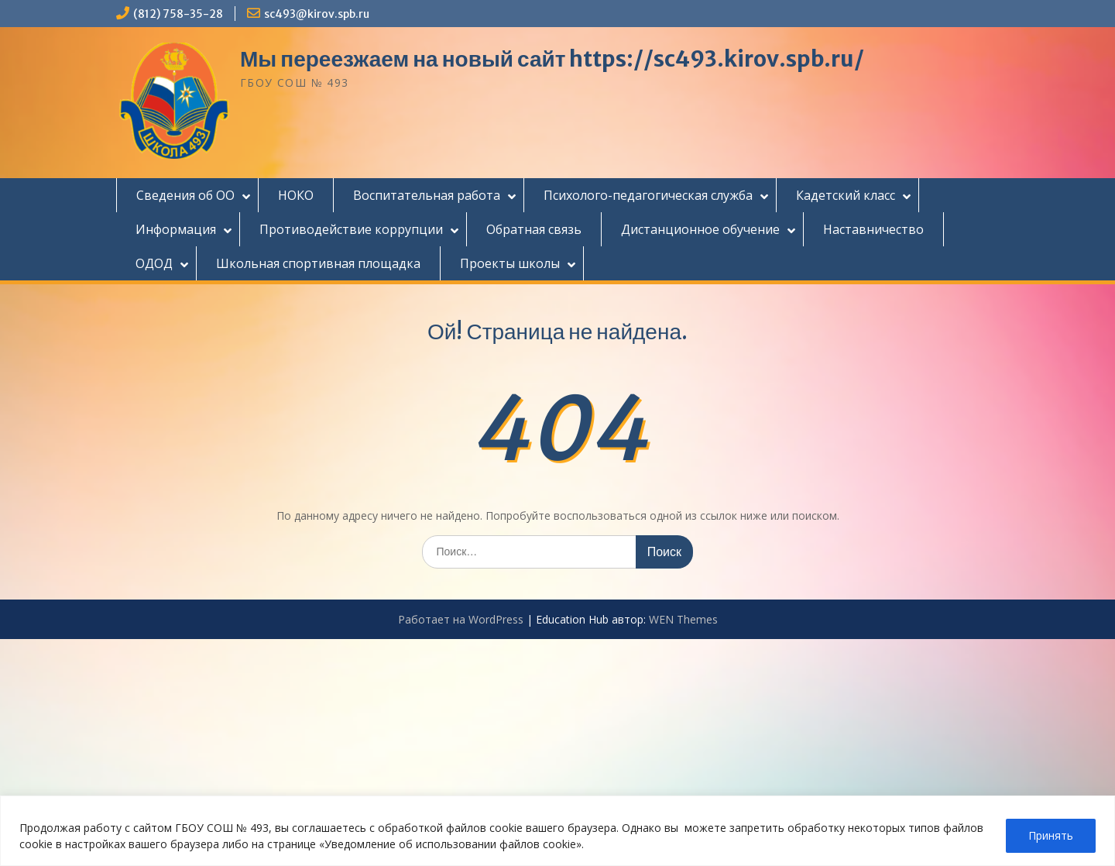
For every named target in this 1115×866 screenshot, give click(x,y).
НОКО (296, 195)
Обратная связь (534, 229)
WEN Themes (683, 619)
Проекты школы (510, 263)
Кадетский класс (845, 195)
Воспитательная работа (426, 195)
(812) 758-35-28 (178, 14)
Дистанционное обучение (700, 229)
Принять (1050, 835)
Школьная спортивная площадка (318, 263)
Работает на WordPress (460, 619)
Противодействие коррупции (351, 229)
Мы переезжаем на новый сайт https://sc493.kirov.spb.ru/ (552, 59)
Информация (176, 229)
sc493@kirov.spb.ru (316, 14)
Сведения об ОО (185, 195)
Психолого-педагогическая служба (648, 195)
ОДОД (154, 263)
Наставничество (873, 229)
